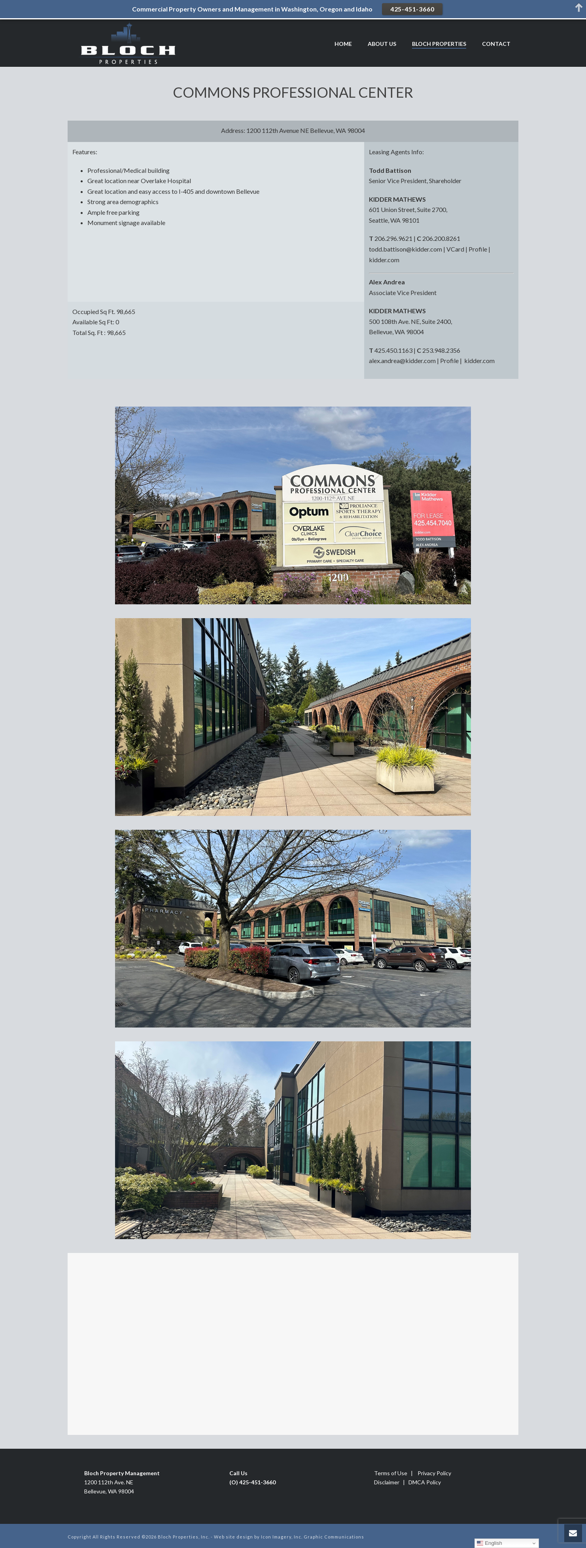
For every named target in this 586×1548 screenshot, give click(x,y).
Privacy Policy (434, 1473)
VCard (455, 249)
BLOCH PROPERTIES (439, 43)
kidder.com (384, 259)
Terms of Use (390, 1473)
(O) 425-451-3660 (252, 1482)
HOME (343, 43)
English (489, 1543)
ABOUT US (382, 43)
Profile (478, 249)
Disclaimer (386, 1482)
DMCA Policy (424, 1482)
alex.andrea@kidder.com (402, 360)
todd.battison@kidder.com (405, 249)
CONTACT (496, 43)
